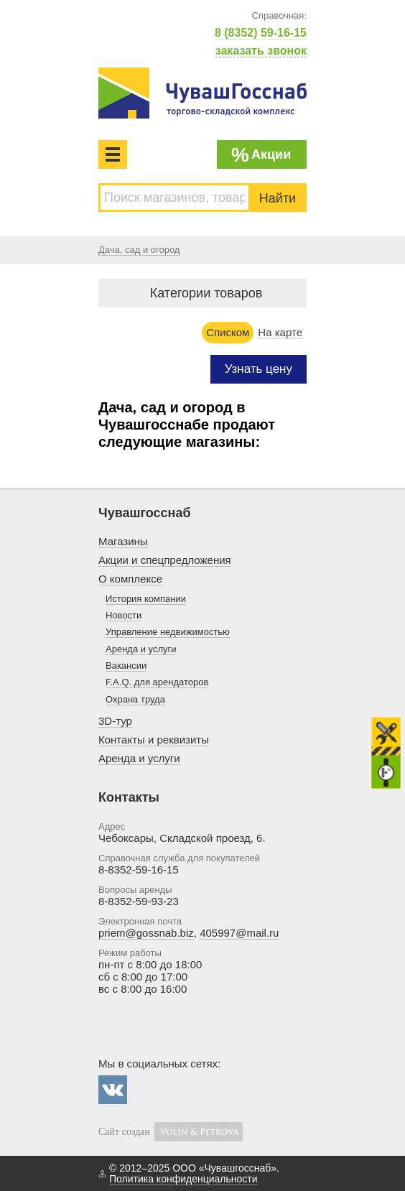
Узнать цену (258, 369)
